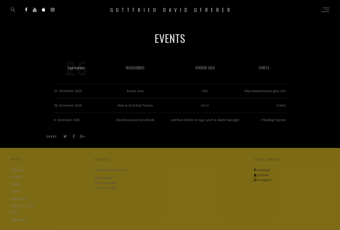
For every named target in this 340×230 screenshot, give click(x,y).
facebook (262, 170)
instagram (262, 180)
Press (15, 213)
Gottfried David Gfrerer (171, 9)
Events (15, 184)
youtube (261, 175)
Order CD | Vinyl (22, 206)
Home (15, 191)
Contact (16, 177)
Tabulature (18, 220)
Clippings (17, 170)
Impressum (19, 198)
